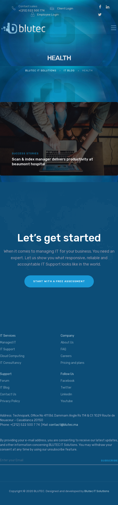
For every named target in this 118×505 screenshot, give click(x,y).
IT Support (7, 349)
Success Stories (25, 153)
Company (67, 336)
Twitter (66, 387)
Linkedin (66, 394)
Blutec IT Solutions (96, 491)
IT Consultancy (10, 363)
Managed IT (8, 342)
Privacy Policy (10, 401)
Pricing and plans (72, 363)
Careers (66, 356)
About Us (67, 342)
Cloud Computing (12, 356)
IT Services (8, 336)
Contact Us (8, 394)
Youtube (67, 401)
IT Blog (4, 387)
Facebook (67, 381)
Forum (4, 381)
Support (6, 374)
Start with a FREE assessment (59, 281)
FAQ (63, 349)
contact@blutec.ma (63, 425)
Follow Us (67, 374)
